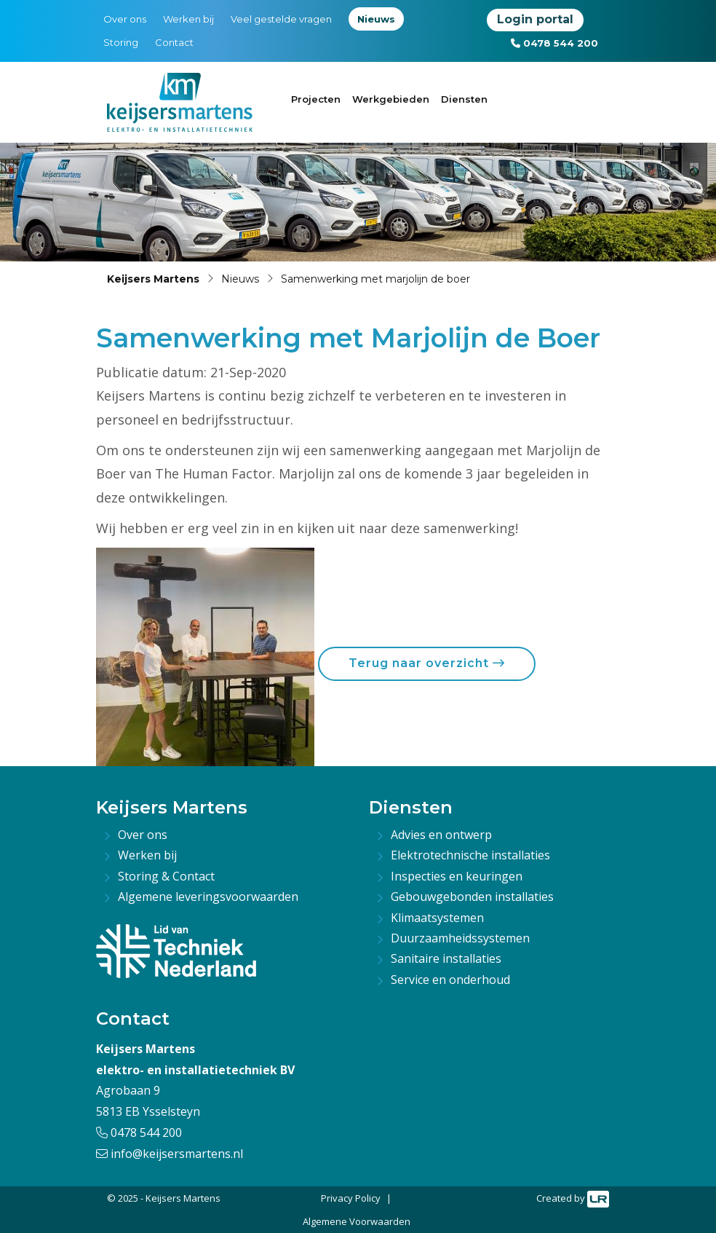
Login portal (535, 19)
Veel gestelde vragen (281, 19)
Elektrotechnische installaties (470, 855)
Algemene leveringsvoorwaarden (208, 897)
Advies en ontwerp (441, 835)
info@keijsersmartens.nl (169, 1154)
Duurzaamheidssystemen (460, 938)
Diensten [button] (464, 99)
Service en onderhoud (450, 980)
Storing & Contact (166, 876)
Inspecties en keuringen (456, 876)
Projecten (316, 99)
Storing (120, 42)
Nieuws (376, 19)
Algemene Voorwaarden (356, 1221)
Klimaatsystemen (437, 918)
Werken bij (188, 19)
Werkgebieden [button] (390, 99)
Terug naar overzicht (427, 663)
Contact (174, 42)
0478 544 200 (554, 43)
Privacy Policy (351, 1198)
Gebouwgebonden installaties (472, 897)
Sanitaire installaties (446, 958)
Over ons (124, 19)
